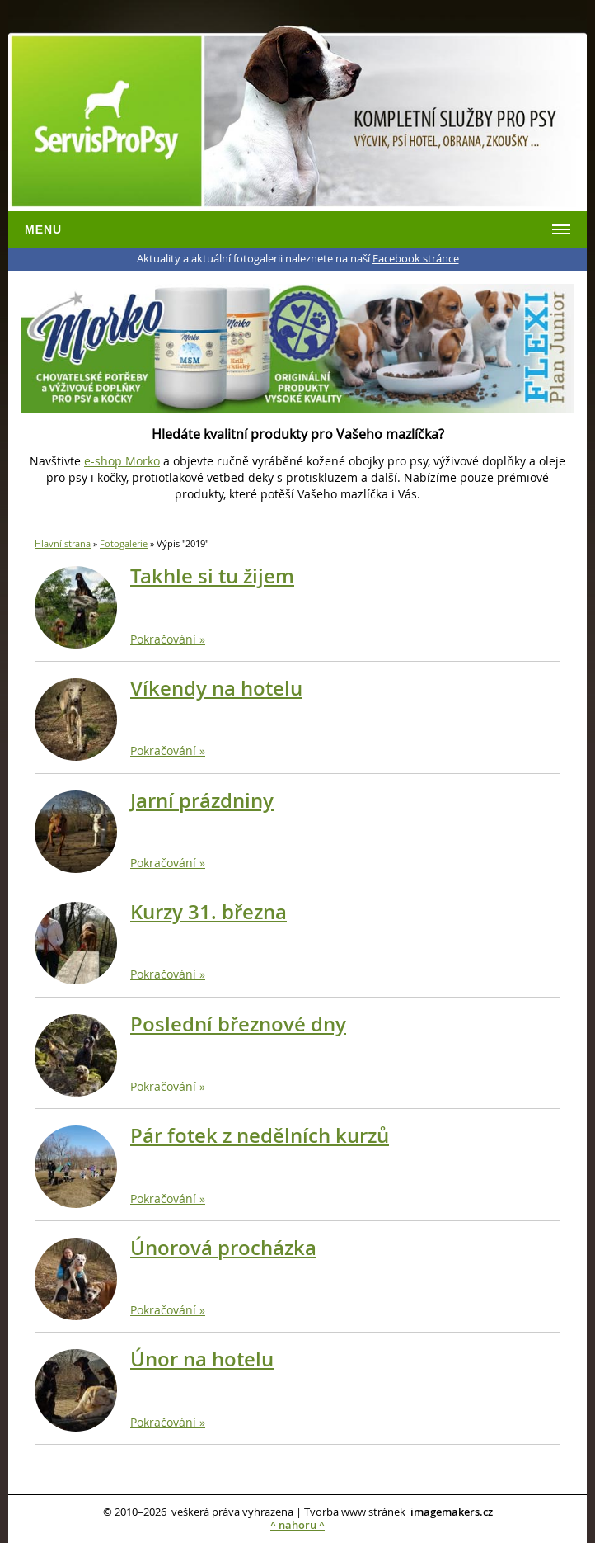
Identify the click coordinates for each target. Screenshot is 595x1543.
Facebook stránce (415, 259)
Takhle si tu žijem (212, 576)
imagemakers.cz (451, 1512)
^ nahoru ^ (297, 1525)
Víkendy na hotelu (216, 688)
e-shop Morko (122, 461)
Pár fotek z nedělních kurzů (259, 1135)
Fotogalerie (124, 543)
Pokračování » (167, 639)
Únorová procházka (223, 1247)
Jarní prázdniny (202, 800)
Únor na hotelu (202, 1359)
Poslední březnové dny (238, 1024)
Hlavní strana (63, 543)
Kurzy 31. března (208, 912)
